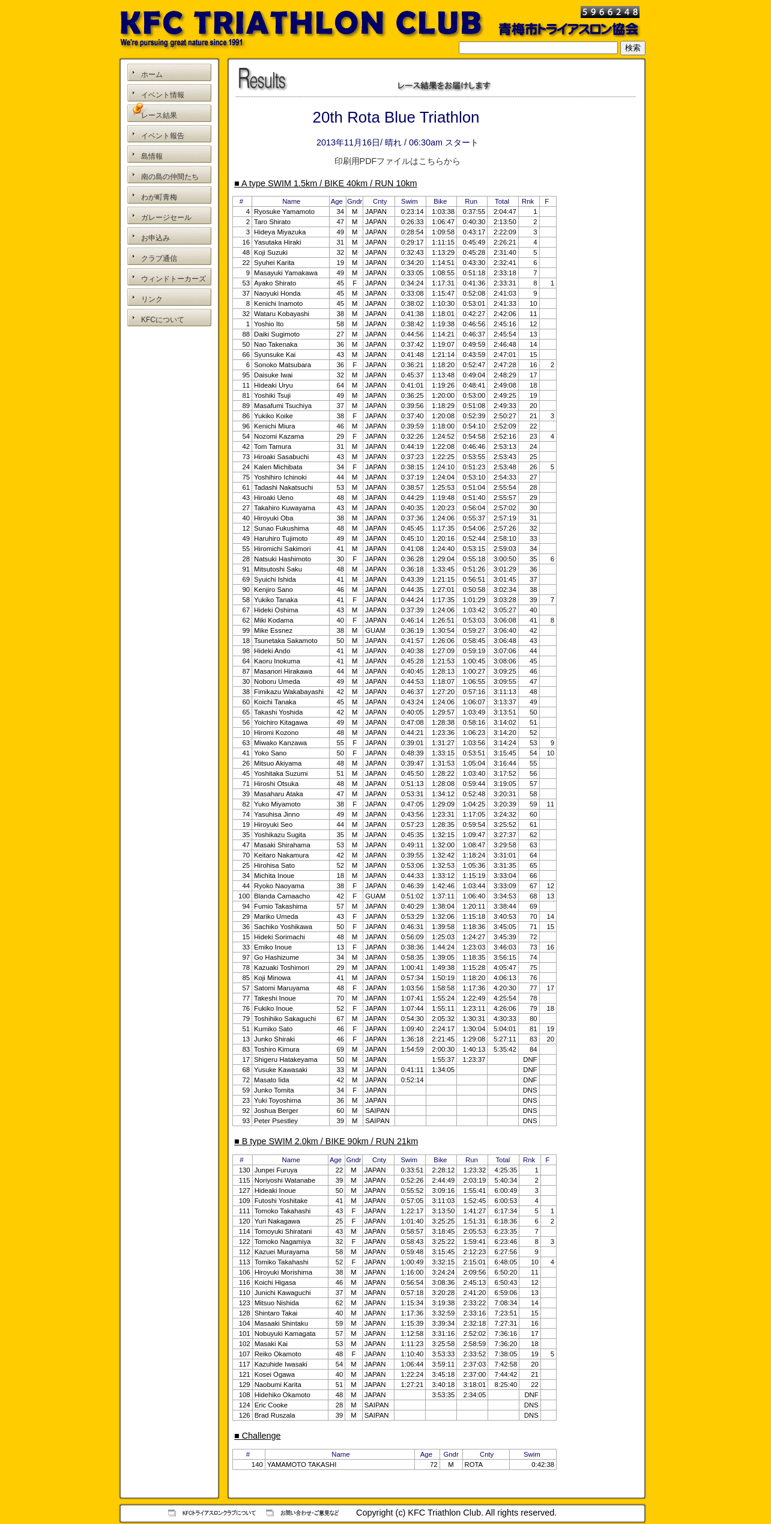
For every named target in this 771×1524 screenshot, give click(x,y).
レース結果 (159, 115)
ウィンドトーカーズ (173, 279)
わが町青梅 (159, 197)
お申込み (155, 238)
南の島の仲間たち (170, 176)
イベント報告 (162, 136)
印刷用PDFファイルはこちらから (397, 161)
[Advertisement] (169, 383)
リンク (152, 299)
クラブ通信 (159, 258)
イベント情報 (162, 95)
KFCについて (162, 319)
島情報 (152, 156)
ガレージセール (166, 217)
